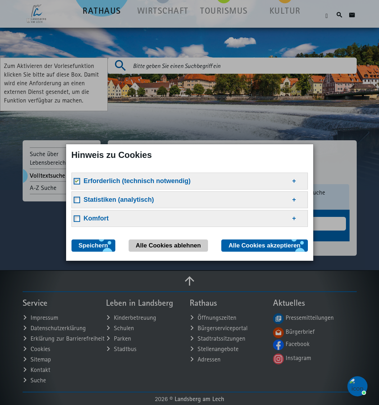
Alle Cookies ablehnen (168, 245)
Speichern (93, 245)
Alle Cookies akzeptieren (264, 245)
